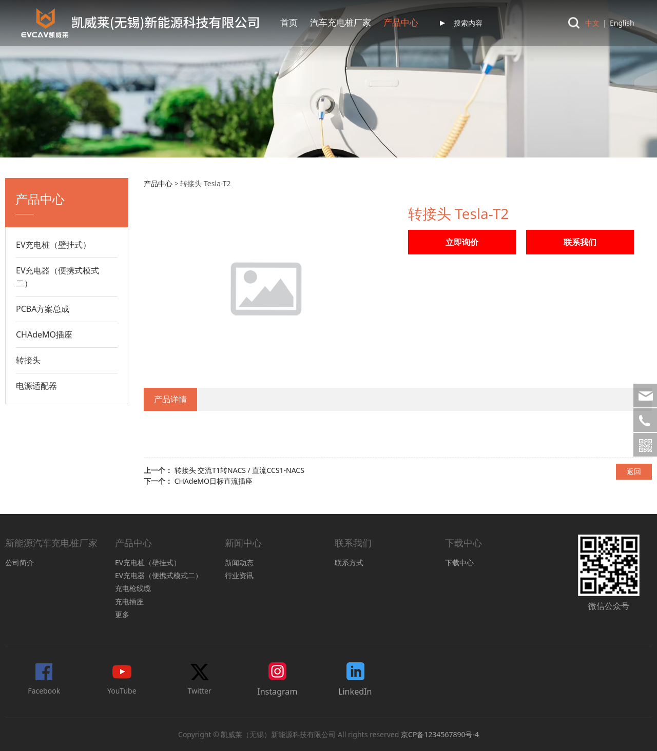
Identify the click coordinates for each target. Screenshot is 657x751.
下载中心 (459, 562)
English (622, 23)
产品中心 (297, 23)
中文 (592, 23)
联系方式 (349, 562)
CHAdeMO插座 (44, 334)
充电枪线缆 (133, 588)
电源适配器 (36, 385)
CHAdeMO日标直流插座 (214, 481)
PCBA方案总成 (42, 308)
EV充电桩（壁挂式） (53, 244)
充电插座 (129, 601)
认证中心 (344, 23)
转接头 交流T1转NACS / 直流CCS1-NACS (239, 470)
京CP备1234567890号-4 (440, 734)
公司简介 (19, 562)
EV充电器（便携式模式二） (58, 277)
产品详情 (170, 399)
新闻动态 (239, 562)
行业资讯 (239, 575)
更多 (122, 614)
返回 (634, 471)
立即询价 (462, 242)
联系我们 (392, 23)
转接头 (28, 360)
